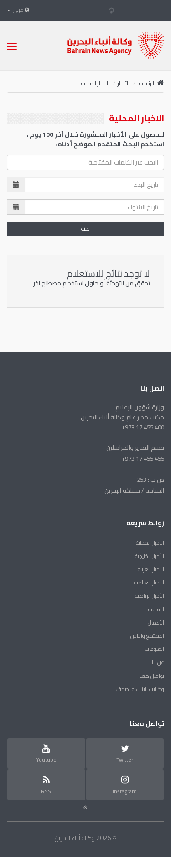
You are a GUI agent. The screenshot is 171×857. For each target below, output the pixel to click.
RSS (46, 785)
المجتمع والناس (147, 635)
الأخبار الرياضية (149, 595)
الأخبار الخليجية (149, 556)
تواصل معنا (151, 676)
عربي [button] (18, 10)
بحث (85, 228)
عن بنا (158, 662)
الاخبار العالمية (149, 582)
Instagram (125, 785)
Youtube (46, 754)
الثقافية (156, 609)
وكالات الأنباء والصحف (139, 689)
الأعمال (156, 622)
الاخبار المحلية (150, 542)
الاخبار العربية (151, 569)
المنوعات (154, 649)
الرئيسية (151, 83)
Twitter (125, 754)
